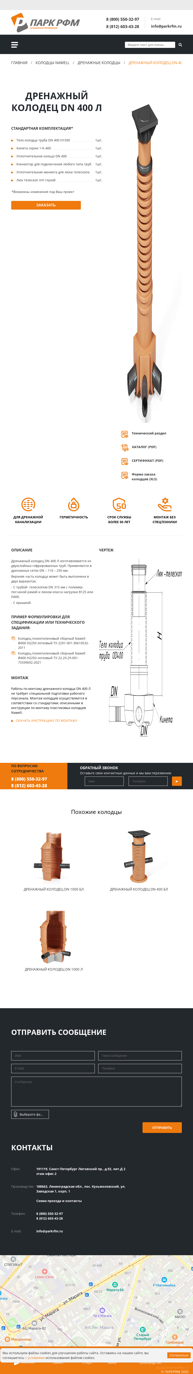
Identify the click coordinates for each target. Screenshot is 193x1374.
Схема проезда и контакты (59, 1201)
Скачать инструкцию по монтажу (46, 720)
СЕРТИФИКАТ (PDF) (147, 460)
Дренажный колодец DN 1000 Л (54, 969)
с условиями (35, 1358)
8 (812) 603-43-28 (122, 26)
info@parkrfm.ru (166, 26)
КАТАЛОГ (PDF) (144, 447)
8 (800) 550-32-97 (122, 19)
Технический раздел (149, 433)
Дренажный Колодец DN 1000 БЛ (54, 889)
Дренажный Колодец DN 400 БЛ (139, 889)
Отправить (162, 1128)
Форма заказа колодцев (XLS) (144, 476)
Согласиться (178, 1355)
